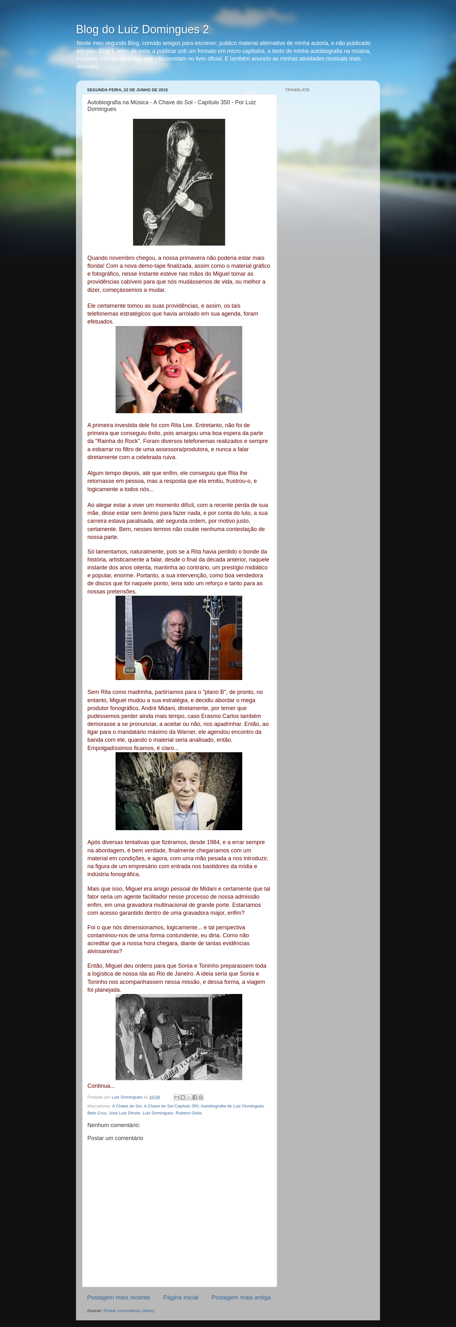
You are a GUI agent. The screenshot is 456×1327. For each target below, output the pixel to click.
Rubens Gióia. (189, 1113)
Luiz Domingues (157, 1113)
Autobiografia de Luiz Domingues (232, 1106)
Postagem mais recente (118, 1297)
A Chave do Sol (127, 1106)
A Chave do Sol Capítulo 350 (171, 1106)
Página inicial (180, 1297)
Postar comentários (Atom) (129, 1310)
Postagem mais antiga (241, 1297)
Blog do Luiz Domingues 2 (142, 29)
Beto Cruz (96, 1113)
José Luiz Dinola (124, 1113)
